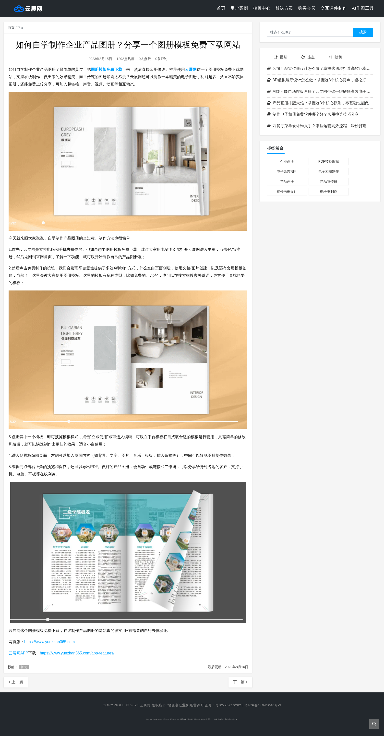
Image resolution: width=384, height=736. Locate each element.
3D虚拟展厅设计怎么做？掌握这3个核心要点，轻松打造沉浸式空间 (320, 80)
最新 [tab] (281, 57)
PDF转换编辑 (328, 161)
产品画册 (287, 181)
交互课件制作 (334, 8)
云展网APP (18, 653)
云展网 (191, 69)
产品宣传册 (328, 181)
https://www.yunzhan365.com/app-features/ (77, 653)
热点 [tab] (308, 57)
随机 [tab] (335, 57)
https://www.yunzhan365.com (49, 642)
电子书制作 (328, 191)
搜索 (363, 32)
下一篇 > (240, 682)
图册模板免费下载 (106, 69)
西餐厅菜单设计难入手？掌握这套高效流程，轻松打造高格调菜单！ (320, 126)
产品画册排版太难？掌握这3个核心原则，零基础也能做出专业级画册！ (320, 103)
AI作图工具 (363, 8)
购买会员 (307, 8)
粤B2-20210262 (227, 705)
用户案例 (239, 8)
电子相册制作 (328, 171)
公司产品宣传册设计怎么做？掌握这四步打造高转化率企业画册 (320, 68)
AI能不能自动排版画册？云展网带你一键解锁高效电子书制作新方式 (320, 91)
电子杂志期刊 (287, 171)
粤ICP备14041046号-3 (264, 705)
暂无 (24, 667)
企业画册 (287, 161)
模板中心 (262, 8)
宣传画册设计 (287, 191)
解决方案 (284, 8)
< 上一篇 (15, 682)
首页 (221, 8)
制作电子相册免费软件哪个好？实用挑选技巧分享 (313, 114)
